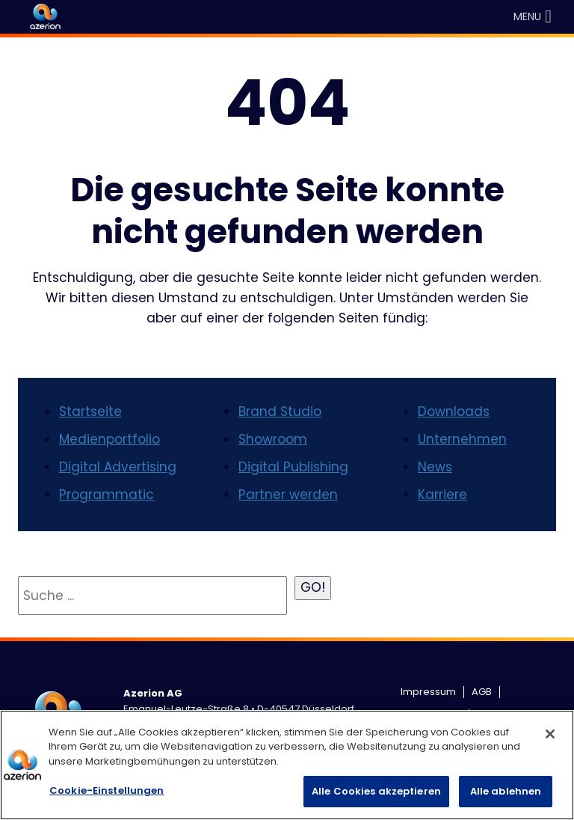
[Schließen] (550, 734)
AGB (482, 692)
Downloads (454, 411)
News (435, 467)
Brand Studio (279, 411)
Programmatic (106, 495)
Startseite (90, 411)
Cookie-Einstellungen (106, 790)
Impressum (428, 692)
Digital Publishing (293, 467)
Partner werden (288, 495)
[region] (287, 765)
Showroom (272, 439)
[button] (527, 17)
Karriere (442, 495)
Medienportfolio (109, 439)
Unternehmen (462, 439)
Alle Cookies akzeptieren (376, 791)
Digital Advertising (117, 467)
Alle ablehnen (506, 791)
